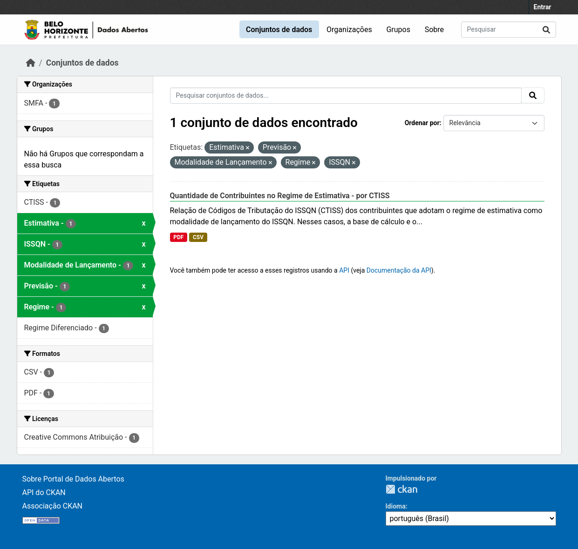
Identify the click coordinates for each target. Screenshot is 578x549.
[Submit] (546, 29)
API (344, 270)
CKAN (401, 489)
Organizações (349, 29)
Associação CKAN (52, 506)
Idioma (396, 506)
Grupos (398, 29)
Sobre (434, 29)
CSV (198, 237)
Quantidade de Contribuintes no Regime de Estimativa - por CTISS (280, 195)
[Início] (30, 62)
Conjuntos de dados (279, 29)
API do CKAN (44, 492)
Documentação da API (399, 270)
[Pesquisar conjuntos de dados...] (508, 29)
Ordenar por (422, 123)
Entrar (542, 7)
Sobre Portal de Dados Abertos (73, 479)
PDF (178, 237)
